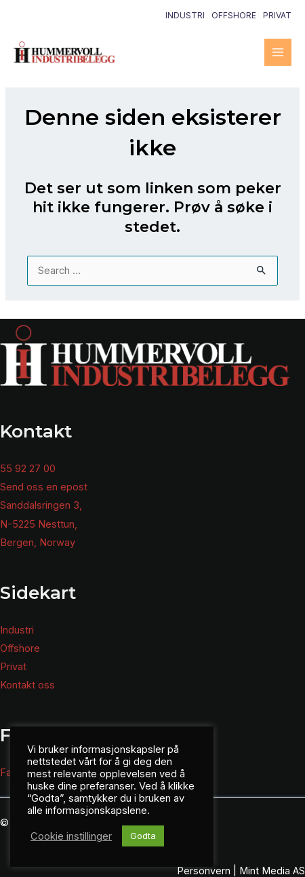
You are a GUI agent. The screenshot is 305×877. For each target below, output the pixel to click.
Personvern (203, 871)
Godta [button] (143, 835)
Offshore (233, 15)
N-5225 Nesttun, (38, 524)
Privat (277, 15)
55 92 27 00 (28, 469)
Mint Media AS (272, 871)
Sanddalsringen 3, (41, 505)
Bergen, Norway (37, 543)
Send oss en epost (43, 487)
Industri (185, 15)
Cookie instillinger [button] (71, 836)
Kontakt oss (27, 685)
